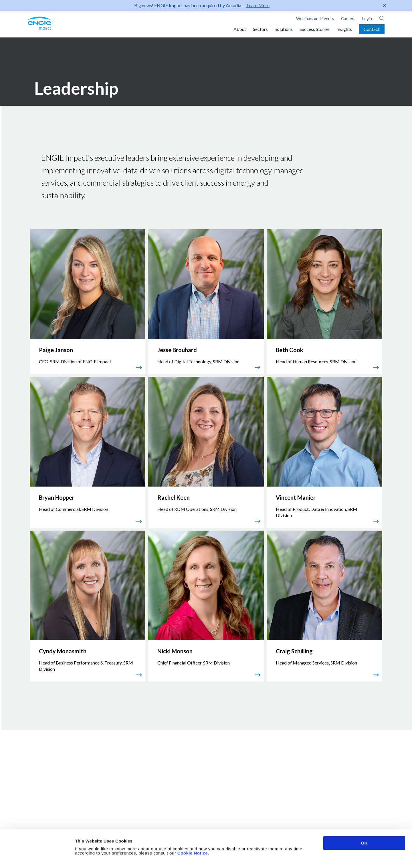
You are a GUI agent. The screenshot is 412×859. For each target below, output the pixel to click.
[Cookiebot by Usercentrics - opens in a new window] (37, 848)
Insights (344, 29)
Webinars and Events (315, 18)
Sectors (260, 29)
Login (367, 18)
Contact (372, 29)
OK (364, 816)
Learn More (258, 5)
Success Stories (315, 29)
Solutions (284, 29)
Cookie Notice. (193, 826)
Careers (348, 18)
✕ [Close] (384, 5)
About (239, 29)
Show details (300, 848)
